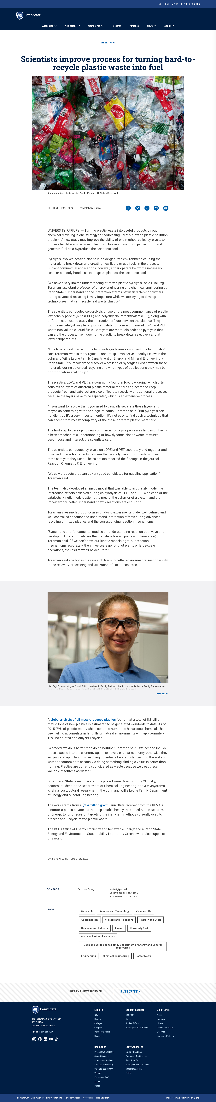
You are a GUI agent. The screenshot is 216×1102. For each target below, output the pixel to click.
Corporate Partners (165, 1036)
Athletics (134, 25)
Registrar (130, 1015)
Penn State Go (132, 1060)
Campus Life (143, 911)
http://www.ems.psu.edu (123, 896)
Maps (159, 1015)
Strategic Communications (137, 1064)
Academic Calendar (165, 1027)
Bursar (128, 1019)
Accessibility (88, 1098)
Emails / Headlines (134, 1052)
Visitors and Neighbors (119, 919)
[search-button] (159, 4)
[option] (42, 1031)
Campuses (98, 1027)
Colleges (98, 1023)
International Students (103, 1060)
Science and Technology (114, 911)
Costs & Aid (94, 25)
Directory (161, 1019)
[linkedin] (146, 208)
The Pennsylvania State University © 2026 (183, 1098)
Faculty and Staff (150, 919)
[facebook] (128, 208)
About (167, 25)
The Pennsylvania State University (30, 1098)
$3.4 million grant (95, 805)
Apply (175, 4)
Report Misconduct (134, 1069)
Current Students (101, 1056)
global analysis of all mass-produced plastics (83, 720)
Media (97, 1085)
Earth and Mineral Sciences (98, 936)
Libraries (160, 1023)
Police (128, 1073)
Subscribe (128, 991)
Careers (97, 1019)
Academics (47, 25)
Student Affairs (132, 1023)
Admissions (71, 25)
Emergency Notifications (136, 1056)
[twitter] (137, 208)
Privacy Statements (54, 1098)
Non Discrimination (72, 1098)
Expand (161, 693)
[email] (156, 208)
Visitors (97, 1073)
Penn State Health (102, 1031)
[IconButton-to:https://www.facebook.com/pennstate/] (40, 1039)
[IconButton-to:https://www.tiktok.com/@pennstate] (56, 1039)
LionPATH (161, 1031)
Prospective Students (104, 1052)
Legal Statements (103, 1098)
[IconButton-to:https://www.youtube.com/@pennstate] (51, 1039)
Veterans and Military (103, 1069)
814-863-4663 (130, 892)
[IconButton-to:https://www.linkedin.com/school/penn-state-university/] (45, 1039)
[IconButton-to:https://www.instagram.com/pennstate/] (34, 1039)
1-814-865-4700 (46, 1031)
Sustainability (89, 919)
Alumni (119, 928)
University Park (139, 928)
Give (167, 4)
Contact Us (99, 1036)
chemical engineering (116, 956)
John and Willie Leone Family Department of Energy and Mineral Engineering (123, 946)
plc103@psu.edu (118, 889)
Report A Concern (190, 4)
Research (116, 25)
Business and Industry (94, 928)
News (150, 25)
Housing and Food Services (137, 1027)
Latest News (143, 956)
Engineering (88, 956)
